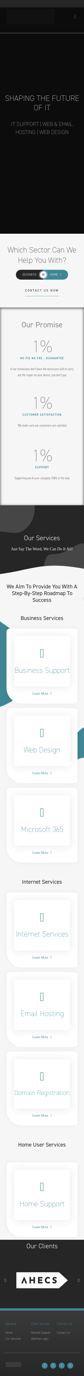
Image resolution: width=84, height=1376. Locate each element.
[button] (5, 1280)
